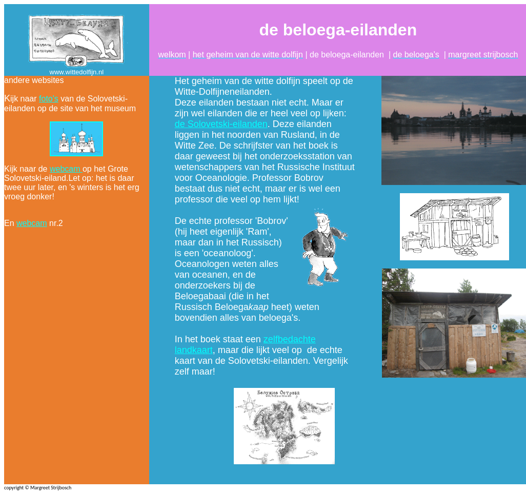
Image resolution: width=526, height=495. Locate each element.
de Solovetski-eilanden (221, 124)
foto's (48, 98)
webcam (66, 168)
